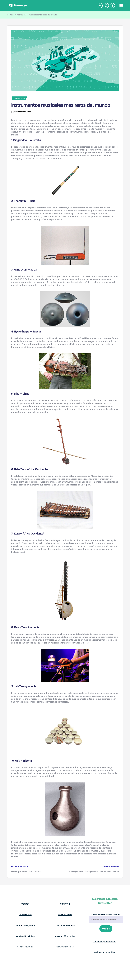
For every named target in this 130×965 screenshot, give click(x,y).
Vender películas (25, 946)
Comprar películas (65, 946)
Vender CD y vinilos (25, 936)
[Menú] (121, 5)
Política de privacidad (104, 952)
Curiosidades (19, 98)
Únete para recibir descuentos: (106, 918)
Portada (10, 14)
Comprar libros (65, 914)
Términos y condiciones (104, 941)
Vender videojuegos (25, 925)
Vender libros (25, 914)
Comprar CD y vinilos (65, 936)
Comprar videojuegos (65, 925)
